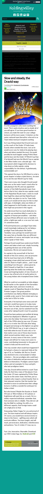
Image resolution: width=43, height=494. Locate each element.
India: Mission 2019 (33, 443)
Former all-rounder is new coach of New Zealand (20, 61)
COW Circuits (21, 39)
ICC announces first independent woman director (20, 68)
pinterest (28, 15)
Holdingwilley (21, 8)
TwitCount (12, 89)
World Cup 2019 (21, 46)
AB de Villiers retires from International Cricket (19, 59)
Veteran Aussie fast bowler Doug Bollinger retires (20, 71)
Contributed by (16, 85)
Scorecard (20, 33)
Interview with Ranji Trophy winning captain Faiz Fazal (12, 444)
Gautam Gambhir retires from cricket (16, 56)
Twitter (18, 15)
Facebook (14, 15)
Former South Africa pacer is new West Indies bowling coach (19, 65)
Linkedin (21, 15)
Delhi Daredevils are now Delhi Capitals (17, 53)
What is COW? (21, 36)
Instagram (24, 15)
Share (8, 89)
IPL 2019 (21, 49)
